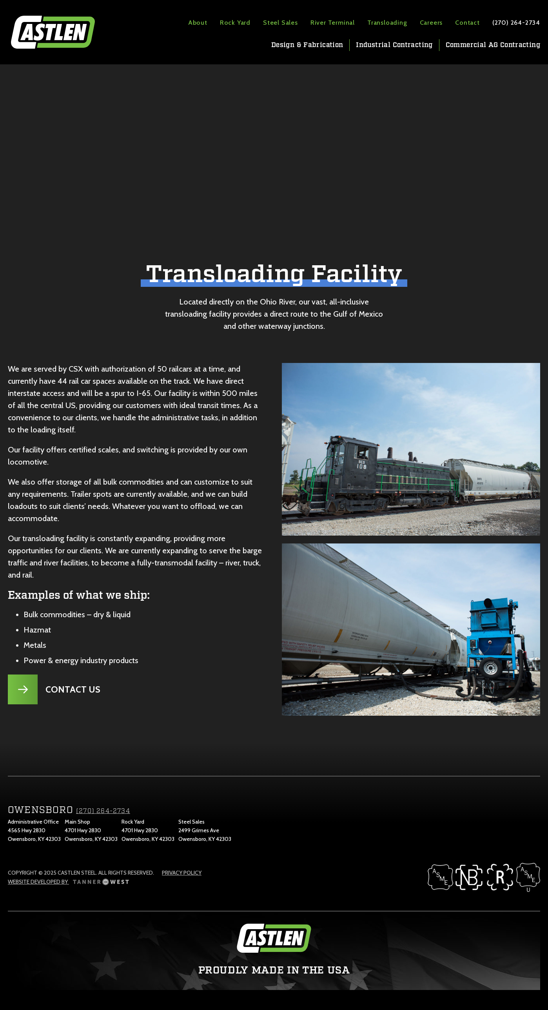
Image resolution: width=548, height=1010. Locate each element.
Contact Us (72, 689)
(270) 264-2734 (516, 22)
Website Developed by (68, 881)
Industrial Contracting (394, 45)
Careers (431, 22)
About (197, 22)
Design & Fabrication (307, 45)
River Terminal (332, 22)
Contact (467, 22)
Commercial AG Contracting (493, 45)
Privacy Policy (181, 872)
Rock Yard (235, 22)
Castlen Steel (53, 32)
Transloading (387, 22)
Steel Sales (280, 22)
